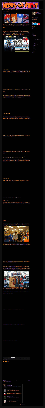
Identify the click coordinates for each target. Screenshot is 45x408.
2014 (32, 51)
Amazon (27, 33)
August (33, 46)
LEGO (19, 291)
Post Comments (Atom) (8, 381)
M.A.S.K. (4, 156)
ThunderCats (20, 71)
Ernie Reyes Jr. (22, 223)
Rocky (28, 358)
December (34, 35)
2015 (32, 34)
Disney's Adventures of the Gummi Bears (23, 96)
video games (22, 291)
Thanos (26, 244)
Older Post (29, 380)
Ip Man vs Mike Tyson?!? (36, 44)
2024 (32, 27)
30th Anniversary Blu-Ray (15, 268)
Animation (6, 358)
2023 (32, 28)
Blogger (23, 404)
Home (3, 9)
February (34, 49)
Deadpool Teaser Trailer (9, 385)
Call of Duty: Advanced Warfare (10, 396)
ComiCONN (11, 358)
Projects (9, 9)
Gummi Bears (15, 358)
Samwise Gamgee (22, 244)
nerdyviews (38, 12)
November (34, 36)
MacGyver (4, 179)
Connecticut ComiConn (13, 225)
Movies (21, 358)
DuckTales (15, 95)
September (34, 45)
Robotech (27, 358)
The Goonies (5, 224)
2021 (32, 29)
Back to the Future (12, 266)
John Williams (23, 324)
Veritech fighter (22, 32)
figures (20, 34)
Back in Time (16, 269)
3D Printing (17, 9)
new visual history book (7, 268)
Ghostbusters (13, 9)
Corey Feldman (17, 244)
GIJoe (13, 358)
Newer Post (4, 380)
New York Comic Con (24, 358)
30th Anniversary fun (10, 261)
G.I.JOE (13, 116)
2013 (32, 52)
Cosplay (6, 9)
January (34, 50)
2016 (32, 33)
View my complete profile (38, 13)
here (15, 262)
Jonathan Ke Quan (27, 223)
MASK (19, 358)
